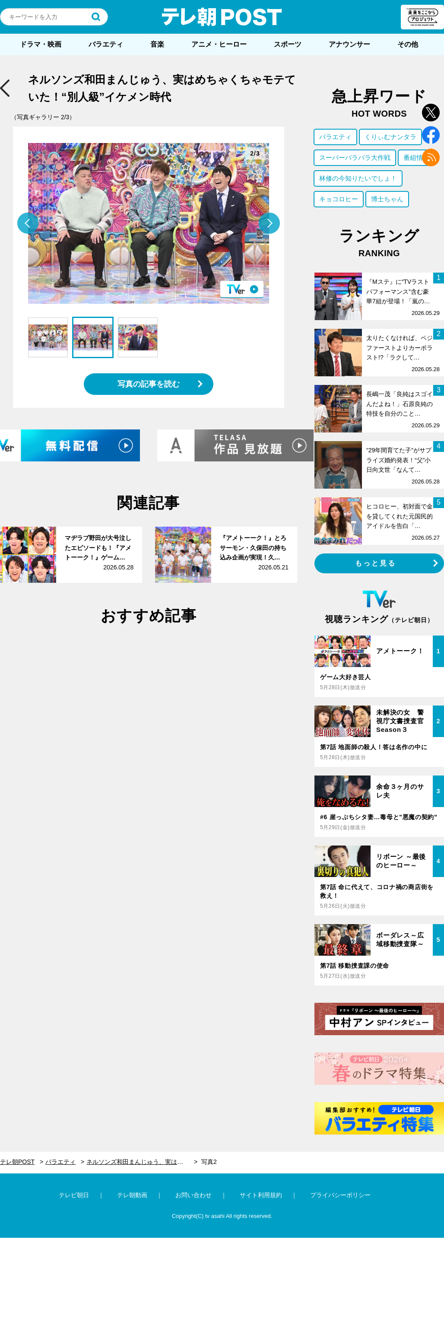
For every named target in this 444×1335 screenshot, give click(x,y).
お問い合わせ (193, 1195)
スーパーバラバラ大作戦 (354, 157)
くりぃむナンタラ (390, 136)
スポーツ (287, 44)
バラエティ (106, 44)
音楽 (157, 44)
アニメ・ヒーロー (219, 44)
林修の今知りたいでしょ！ (358, 178)
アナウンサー (349, 44)
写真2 (209, 1161)
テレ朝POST (222, 16)
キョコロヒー (338, 199)
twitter (431, 112)
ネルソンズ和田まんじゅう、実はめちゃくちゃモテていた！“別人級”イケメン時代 (141, 1161)
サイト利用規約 (261, 1195)
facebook (431, 135)
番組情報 (416, 157)
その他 (407, 44)
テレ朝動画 (132, 1195)
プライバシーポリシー (340, 1195)
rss (431, 157)
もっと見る (375, 563)
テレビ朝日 (74, 1195)
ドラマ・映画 (40, 44)
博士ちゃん (387, 199)
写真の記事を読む (148, 384)
